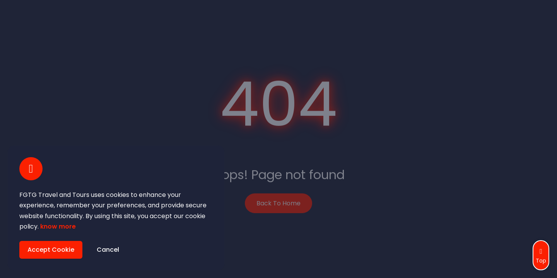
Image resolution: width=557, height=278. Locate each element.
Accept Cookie (50, 249)
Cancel (108, 249)
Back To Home (278, 202)
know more (58, 226)
